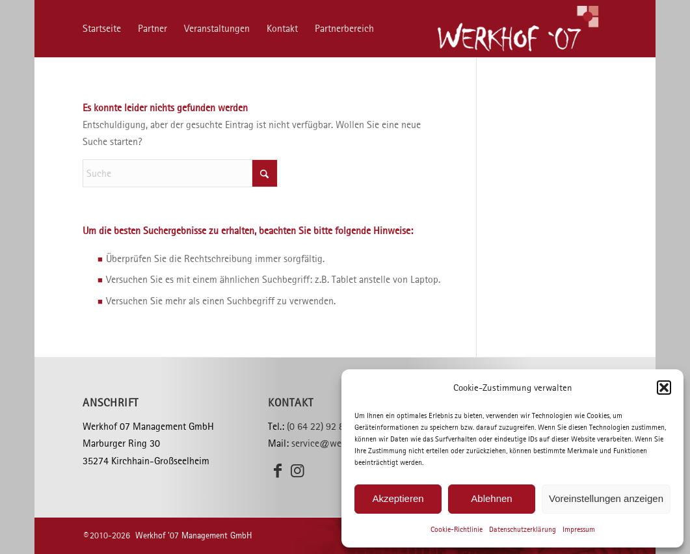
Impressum (579, 529)
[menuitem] (101, 28)
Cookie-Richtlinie (457, 529)
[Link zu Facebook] (277, 471)
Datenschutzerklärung (522, 529)
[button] (663, 387)
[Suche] (180, 173)
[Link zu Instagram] (297, 471)
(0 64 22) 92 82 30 (324, 426)
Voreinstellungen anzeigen (606, 498)
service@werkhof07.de (338, 443)
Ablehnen (491, 498)
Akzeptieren (397, 498)
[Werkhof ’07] (517, 28)
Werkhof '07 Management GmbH (193, 535)
